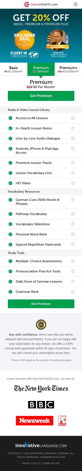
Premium (41, 69)
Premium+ (68, 69)
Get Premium (41, 96)
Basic (13, 69)
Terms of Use (51, 463)
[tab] (13, 69)
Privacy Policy (31, 463)
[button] (75, 4)
